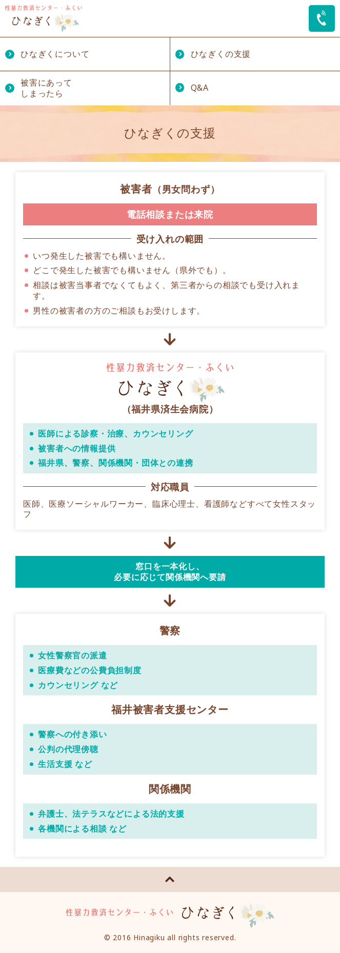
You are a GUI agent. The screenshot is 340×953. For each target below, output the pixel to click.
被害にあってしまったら (46, 88)
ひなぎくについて (55, 53)
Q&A (200, 87)
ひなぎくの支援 (221, 53)
